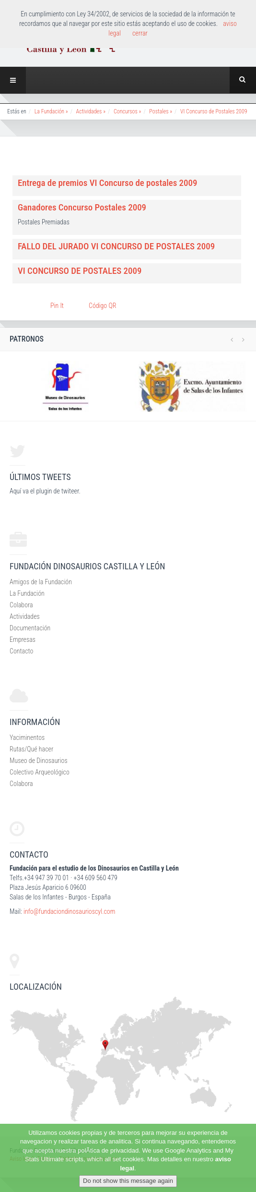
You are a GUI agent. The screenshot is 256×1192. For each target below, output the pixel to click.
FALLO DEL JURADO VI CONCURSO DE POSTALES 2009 (116, 246)
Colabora (21, 605)
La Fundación (27, 593)
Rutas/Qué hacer (31, 749)
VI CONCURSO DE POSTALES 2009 (79, 270)
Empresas (22, 639)
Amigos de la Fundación (41, 582)
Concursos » (127, 111)
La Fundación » (51, 111)
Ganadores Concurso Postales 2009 (82, 207)
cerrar (140, 33)
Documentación (30, 628)
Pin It (57, 305)
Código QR (102, 305)
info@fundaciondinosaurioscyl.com (69, 911)
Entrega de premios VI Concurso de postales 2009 (107, 182)
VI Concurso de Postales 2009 (213, 111)
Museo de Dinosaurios (39, 760)
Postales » (160, 111)
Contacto (21, 651)
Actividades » (90, 111)
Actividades (25, 616)
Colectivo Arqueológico (40, 772)
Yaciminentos (27, 737)
